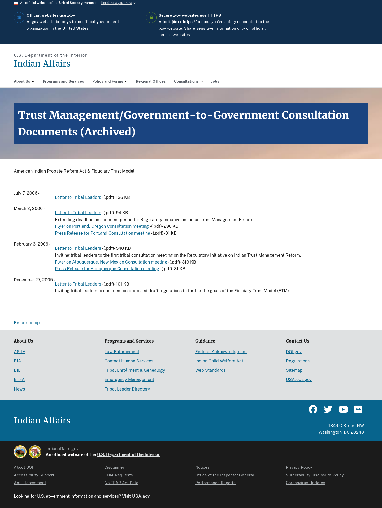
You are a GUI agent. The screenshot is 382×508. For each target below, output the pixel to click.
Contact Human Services (129, 361)
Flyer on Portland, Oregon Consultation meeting (102, 226)
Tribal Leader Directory (127, 389)
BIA (17, 361)
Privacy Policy (299, 467)
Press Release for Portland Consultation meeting (102, 233)
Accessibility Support (34, 475)
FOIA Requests (119, 475)
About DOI (23, 467)
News (19, 389)
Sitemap (294, 370)
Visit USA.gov (136, 496)
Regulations (298, 361)
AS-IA (19, 351)
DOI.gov (294, 351)
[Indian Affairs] (72, 64)
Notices (202, 467)
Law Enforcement (122, 351)
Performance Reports (215, 482)
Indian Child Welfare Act (219, 361)
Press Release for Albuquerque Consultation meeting (107, 268)
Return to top (27, 322)
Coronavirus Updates (305, 482)
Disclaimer (114, 467)
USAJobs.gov (299, 379)
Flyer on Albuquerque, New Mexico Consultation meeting (111, 262)
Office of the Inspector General (224, 475)
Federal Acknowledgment (221, 351)
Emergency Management (129, 379)
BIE (17, 370)
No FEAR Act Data (121, 482)
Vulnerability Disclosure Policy (315, 475)
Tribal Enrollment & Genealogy (135, 370)
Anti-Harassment (30, 482)
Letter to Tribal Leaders (78, 197)
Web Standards (210, 370)
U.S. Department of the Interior (128, 454)
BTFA (19, 379)
